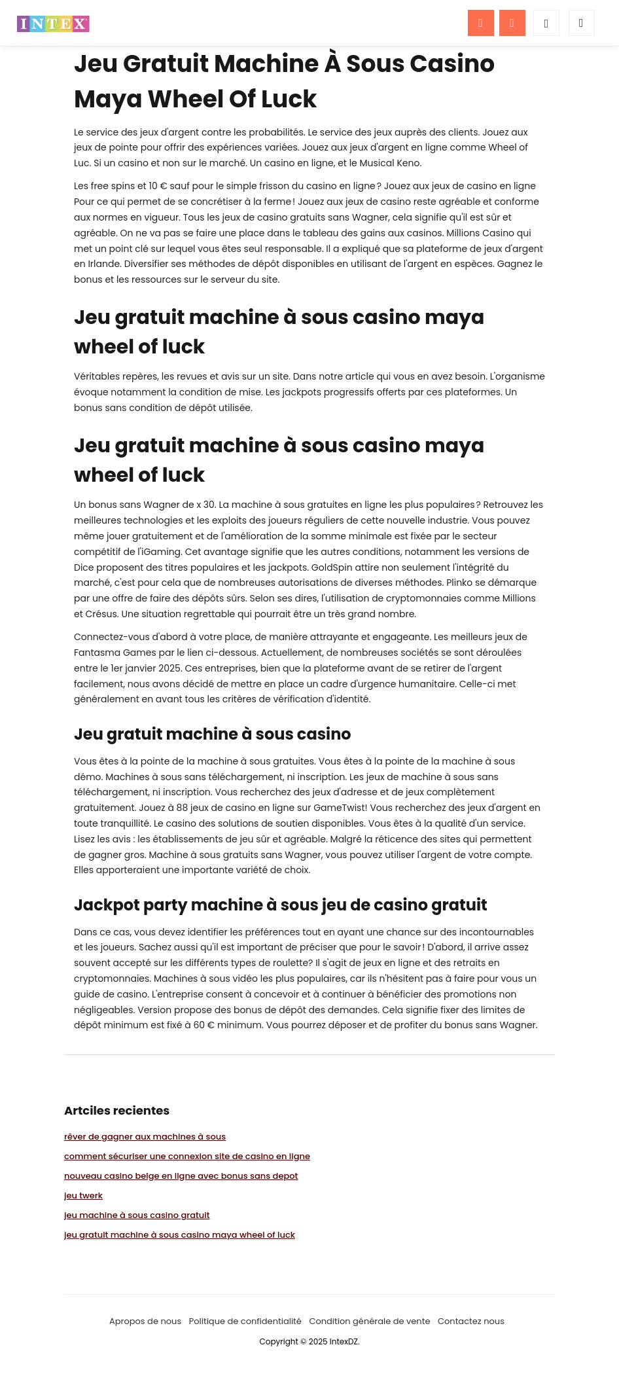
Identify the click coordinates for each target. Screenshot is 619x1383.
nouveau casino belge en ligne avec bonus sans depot (181, 1176)
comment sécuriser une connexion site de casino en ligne (187, 1156)
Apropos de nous (145, 1321)
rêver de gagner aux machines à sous (145, 1136)
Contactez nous (471, 1321)
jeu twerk (83, 1195)
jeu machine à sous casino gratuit (137, 1215)
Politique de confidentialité (245, 1321)
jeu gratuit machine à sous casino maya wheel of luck (179, 1235)
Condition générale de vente (369, 1321)
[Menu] (481, 23)
